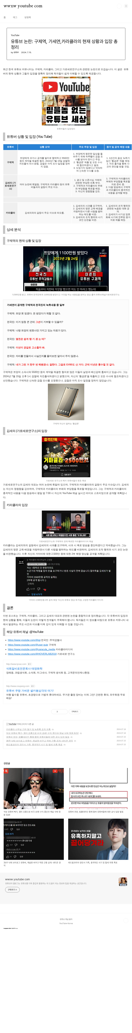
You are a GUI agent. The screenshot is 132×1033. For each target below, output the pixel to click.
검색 (119, 6)
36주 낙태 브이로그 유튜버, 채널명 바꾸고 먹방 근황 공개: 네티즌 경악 (39, 741)
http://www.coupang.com (17, 686)
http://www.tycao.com (16, 664)
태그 (15, 17)
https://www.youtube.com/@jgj (24, 640)
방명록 (28, 17)
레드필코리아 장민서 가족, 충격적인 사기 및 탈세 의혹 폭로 (34, 744)
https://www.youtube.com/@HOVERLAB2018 (32, 654)
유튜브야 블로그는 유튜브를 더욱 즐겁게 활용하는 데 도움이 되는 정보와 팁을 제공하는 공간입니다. (46, 883)
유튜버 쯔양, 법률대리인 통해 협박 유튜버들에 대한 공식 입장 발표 (37, 737)
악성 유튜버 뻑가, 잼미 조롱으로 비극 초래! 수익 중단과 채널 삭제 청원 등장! (42, 733)
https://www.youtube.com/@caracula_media (31, 649)
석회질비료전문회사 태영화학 (24, 668)
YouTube (12, 724)
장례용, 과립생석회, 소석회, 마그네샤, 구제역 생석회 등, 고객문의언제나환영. (48, 672)
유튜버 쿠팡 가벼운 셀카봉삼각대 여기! (30, 690)
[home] (34, 792)
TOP (126, 920)
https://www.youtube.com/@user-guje (28, 645)
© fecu (11, 928)
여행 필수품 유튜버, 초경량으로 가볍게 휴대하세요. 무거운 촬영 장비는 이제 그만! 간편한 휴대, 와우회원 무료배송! (65, 696)
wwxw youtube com (23, 6)
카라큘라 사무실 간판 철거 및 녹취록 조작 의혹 (28, 729)
